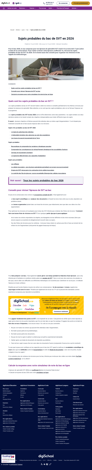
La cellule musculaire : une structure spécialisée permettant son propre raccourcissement (39, 167)
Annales (75, 393)
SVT (4, 397)
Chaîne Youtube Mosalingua (62, 439)
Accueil (12, 30)
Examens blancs (42, 391)
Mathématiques (6, 391)
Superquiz (57, 409)
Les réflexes (15, 164)
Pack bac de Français (63, 8)
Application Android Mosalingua (63, 419)
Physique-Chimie (7, 399)
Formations (23, 393)
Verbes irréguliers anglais (61, 395)
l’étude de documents (56, 350)
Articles (18, 30)
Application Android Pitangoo (27, 403)
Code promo (58, 393)
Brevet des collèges (7, 407)
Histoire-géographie (7, 393)
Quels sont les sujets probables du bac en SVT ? (26, 88)
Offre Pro (49, 460)
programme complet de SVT (43, 195)
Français (5, 395)
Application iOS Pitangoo (26, 405)
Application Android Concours (80, 410)
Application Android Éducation (10, 421)
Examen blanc (76, 399)
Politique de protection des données (28, 460)
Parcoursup (42, 8)
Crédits (55, 460)
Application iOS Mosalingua (62, 421)
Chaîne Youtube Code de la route (46, 428)
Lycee (23, 30)
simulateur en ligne (42, 372)
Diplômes (22, 391)
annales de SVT (47, 278)
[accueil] (3, 8)
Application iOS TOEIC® (61, 425)
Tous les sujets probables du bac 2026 (43, 180)
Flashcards (58, 403)
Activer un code (12, 8)
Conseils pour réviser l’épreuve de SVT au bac (25, 91)
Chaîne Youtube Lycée (8, 431)
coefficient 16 (36, 370)
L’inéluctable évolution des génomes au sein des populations (30, 135)
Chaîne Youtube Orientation (27, 411)
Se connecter (63, 3)
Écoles (22, 397)
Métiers (22, 395)
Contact (60, 460)
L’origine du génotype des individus (22, 132)
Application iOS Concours (79, 412)
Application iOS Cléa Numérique (80, 418)
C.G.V (44, 460)
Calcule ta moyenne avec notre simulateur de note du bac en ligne (32, 94)
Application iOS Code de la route (45, 422)
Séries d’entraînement (43, 413)
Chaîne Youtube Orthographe (62, 443)
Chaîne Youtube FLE (60, 441)
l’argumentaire (37, 350)
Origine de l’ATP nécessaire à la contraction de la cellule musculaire (32, 170)
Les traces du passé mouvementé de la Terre (25, 138)
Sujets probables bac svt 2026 (37, 30)
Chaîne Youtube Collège (8, 429)
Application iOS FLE (60, 429)
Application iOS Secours (78, 422)
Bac (27, 30)
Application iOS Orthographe (62, 433)
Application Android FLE (61, 427)
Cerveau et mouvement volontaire (22, 152)
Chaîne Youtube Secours (79, 428)
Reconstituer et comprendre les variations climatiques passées (31, 146)
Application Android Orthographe (63, 431)
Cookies (15, 460)
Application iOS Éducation (9, 423)
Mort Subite (58, 411)
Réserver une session (43, 393)
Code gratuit (41, 395)
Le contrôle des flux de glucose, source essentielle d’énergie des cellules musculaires (38, 173)
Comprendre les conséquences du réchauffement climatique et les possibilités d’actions (39, 149)
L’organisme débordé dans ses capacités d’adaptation (28, 156)
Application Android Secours (79, 420)
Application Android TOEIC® (62, 423)
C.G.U (40, 460)
